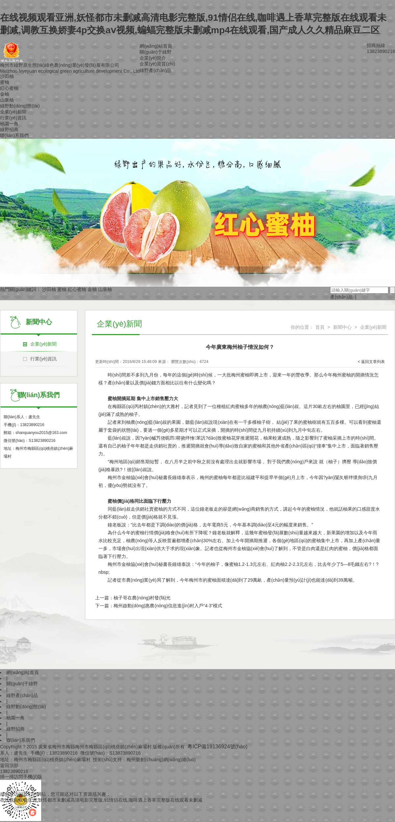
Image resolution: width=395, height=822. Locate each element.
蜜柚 (4, 82)
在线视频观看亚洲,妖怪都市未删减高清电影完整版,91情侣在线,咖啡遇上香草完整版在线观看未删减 (101, 800)
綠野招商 (9, 129)
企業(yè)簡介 (153, 57)
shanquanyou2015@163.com (41, 432)
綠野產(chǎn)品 (155, 70)
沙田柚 (7, 76)
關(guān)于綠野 (155, 52)
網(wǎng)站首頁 (156, 46)
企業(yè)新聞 (13, 111)
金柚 (4, 94)
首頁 (320, 327)
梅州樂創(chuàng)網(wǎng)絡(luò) (161, 759)
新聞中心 (342, 327)
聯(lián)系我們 (14, 135)
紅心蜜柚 (9, 88)
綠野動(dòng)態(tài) (20, 106)
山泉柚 (7, 100)
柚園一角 (9, 123)
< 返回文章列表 (371, 361)
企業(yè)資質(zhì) (157, 63)
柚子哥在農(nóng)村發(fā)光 (142, 597)
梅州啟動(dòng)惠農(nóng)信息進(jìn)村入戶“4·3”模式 (168, 605)
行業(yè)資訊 (13, 117)
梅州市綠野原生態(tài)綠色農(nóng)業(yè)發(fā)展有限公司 (59, 65)
